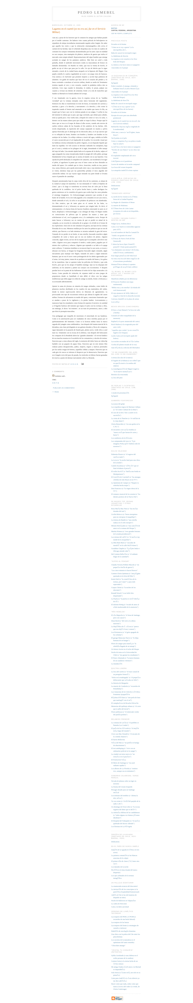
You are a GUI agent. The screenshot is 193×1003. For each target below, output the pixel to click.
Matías (114, 28)
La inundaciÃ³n (116, 664)
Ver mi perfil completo (121, 33)
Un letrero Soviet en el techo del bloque (125, 649)
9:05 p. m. (55, 383)
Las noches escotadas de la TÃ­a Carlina (125, 341)
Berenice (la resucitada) (119, 375)
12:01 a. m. (74, 364)
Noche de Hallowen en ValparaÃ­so (123, 901)
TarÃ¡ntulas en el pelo (119, 138)
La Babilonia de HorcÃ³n (120, 100)
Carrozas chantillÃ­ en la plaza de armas (125, 299)
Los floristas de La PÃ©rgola (121, 826)
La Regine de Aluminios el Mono (123, 202)
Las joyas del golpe (118, 404)
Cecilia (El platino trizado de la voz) (124, 345)
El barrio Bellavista (118, 740)
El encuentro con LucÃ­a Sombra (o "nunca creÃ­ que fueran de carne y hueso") (124, 432)
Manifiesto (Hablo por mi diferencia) (124, 279)
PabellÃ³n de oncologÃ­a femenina (123, 931)
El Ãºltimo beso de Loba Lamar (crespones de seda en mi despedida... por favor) (125, 211)
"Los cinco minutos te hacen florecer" (124, 570)
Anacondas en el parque (119, 68)
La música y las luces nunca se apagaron (125, 65)
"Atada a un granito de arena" (121, 235)
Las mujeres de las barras (120, 922)
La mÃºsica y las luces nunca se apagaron (125, 147)
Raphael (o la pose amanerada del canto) (125, 321)
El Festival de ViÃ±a (118, 760)
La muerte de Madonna (119, 205)
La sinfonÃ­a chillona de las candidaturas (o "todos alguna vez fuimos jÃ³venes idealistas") (125, 815)
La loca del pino (117, 378)
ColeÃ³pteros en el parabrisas (121, 161)
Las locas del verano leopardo (121, 167)
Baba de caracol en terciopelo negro (123, 53)
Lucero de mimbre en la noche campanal (125, 164)
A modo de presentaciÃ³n (120, 393)
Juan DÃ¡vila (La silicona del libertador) (125, 348)
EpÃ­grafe (114, 83)
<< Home (55, 392)
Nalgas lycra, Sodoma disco (121, 224)
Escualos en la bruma (118, 44)
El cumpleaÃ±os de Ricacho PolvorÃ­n (124, 703)
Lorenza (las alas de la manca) (121, 358)
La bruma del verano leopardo (121, 787)
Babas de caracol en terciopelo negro (124, 103)
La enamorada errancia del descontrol (124, 886)
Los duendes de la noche (119, 867)
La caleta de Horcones (119, 904)
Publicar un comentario (64, 388)
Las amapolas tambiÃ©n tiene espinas (124, 170)
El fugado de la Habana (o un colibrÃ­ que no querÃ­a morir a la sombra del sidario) (125, 363)
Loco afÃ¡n (115, 302)
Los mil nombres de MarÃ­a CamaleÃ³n (125, 232)
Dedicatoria (115, 842)
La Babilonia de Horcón (119, 56)
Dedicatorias (115, 186)
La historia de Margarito (119, 683)
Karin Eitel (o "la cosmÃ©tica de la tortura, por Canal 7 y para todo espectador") (123, 581)
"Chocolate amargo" (118, 945)
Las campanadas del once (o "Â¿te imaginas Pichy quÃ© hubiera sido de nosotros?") (125, 443)
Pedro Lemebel (96, 12)
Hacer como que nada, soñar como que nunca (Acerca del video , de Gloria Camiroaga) (125, 986)
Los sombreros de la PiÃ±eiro (121, 438)
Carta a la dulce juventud (120, 907)
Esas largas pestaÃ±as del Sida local (124, 256)
